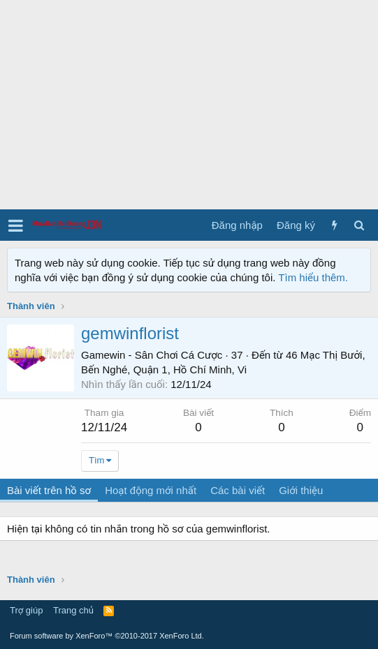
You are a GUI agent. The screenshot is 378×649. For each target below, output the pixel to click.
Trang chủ (73, 610)
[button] (16, 225)
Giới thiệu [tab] (301, 490)
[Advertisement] (189, 104)
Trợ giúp (26, 610)
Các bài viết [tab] (237, 490)
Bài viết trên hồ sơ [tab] (49, 490)
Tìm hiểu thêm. (313, 277)
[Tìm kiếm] (359, 225)
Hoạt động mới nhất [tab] (150, 490)
